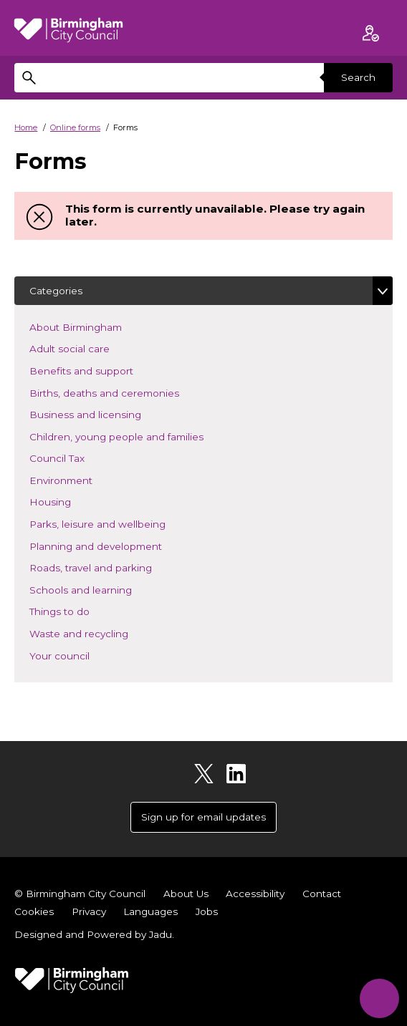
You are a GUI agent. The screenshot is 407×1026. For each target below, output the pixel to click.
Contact (321, 893)
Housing (71, 501)
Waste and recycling (100, 632)
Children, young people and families (137, 435)
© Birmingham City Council (79, 893)
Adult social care (90, 347)
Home (25, 127)
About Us (186, 893)
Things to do (80, 610)
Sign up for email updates (203, 817)
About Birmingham (96, 326)
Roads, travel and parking (111, 567)
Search (358, 77)
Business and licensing (106, 413)
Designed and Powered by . (94, 934)
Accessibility (255, 893)
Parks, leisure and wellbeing (118, 523)
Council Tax (78, 457)
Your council (80, 655)
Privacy (89, 911)
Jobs (207, 911)
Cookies (34, 911)
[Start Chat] (379, 998)
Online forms (75, 127)
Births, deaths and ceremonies (125, 392)
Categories (55, 290)
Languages (150, 911)
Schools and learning (101, 589)
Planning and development (116, 545)
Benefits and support (102, 370)
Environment (82, 479)
